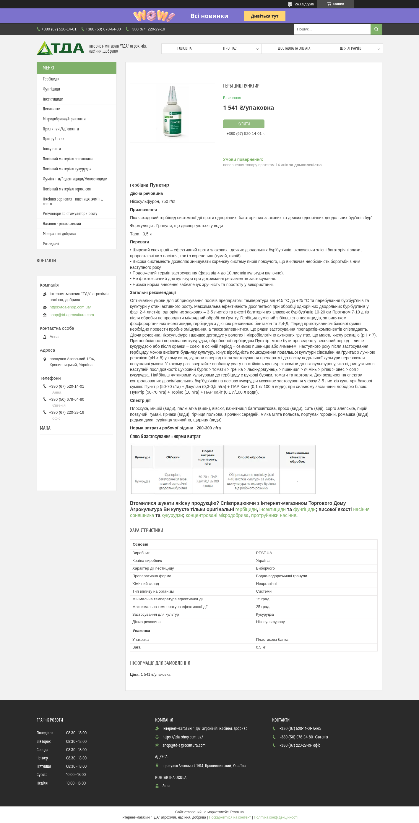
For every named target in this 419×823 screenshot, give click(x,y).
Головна (184, 48)
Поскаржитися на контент (230, 817)
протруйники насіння (273, 515)
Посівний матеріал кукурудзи (67, 169)
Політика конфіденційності (276, 817)
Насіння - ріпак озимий (62, 223)
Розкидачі (51, 244)
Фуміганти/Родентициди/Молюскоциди (75, 179)
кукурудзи (172, 515)
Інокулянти (52, 149)
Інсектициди (53, 99)
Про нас (230, 48)
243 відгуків (304, 4)
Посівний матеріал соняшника (68, 159)
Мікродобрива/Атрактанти (64, 119)
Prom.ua (237, 812)
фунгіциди (304, 509)
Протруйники (53, 139)
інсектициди (273, 509)
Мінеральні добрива (59, 234)
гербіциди (246, 509)
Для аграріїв (350, 48)
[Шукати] (376, 29)
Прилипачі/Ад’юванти (61, 129)
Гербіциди (51, 79)
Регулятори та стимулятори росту (70, 213)
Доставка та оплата (294, 48)
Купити (244, 124)
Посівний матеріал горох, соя (67, 189)
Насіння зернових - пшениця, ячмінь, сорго (73, 201)
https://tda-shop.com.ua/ (70, 307)
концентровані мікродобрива (217, 515)
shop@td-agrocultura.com (72, 315)
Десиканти (51, 109)
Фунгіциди (51, 89)
